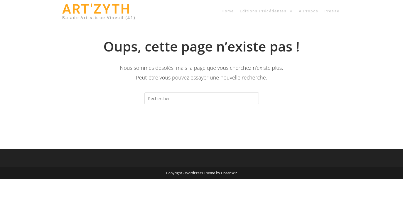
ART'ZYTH (96, 9)
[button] (266, 11)
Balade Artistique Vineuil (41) (99, 17)
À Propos (308, 11)
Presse (332, 11)
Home (228, 11)
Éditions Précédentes (266, 11)
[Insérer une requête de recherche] (201, 98)
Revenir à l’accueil (201, 128)
